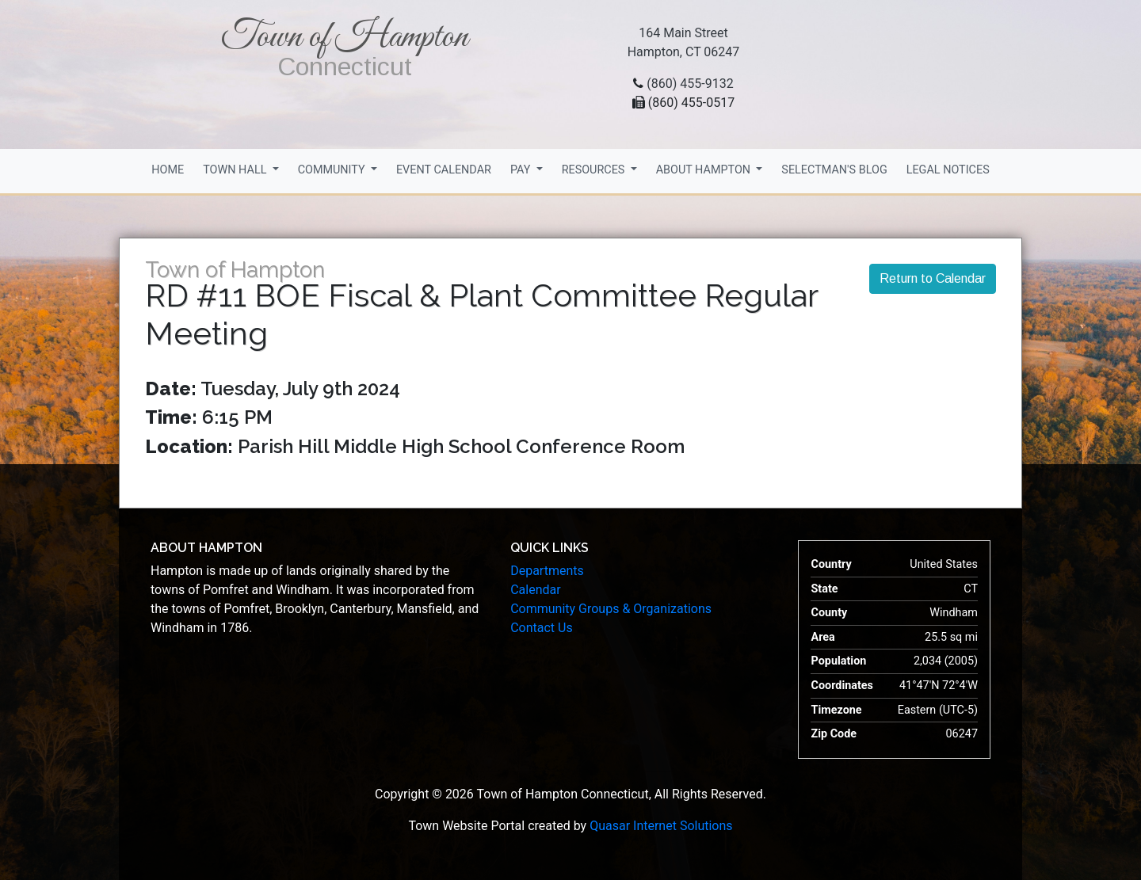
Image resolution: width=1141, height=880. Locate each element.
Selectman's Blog (834, 170)
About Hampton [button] (705, 170)
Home (167, 170)
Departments (547, 570)
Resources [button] (595, 170)
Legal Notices (948, 170)
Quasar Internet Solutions (661, 825)
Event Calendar (443, 170)
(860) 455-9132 (690, 83)
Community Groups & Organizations (611, 608)
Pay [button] (521, 170)
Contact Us (541, 627)
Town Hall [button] (236, 170)
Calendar (535, 589)
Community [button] (333, 170)
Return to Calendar (933, 278)
